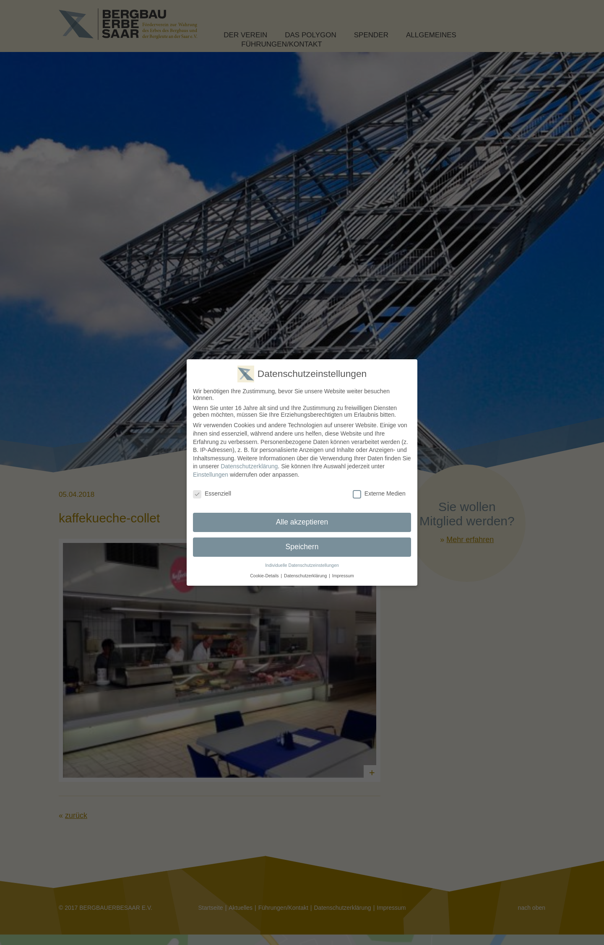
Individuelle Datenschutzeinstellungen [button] (302, 565)
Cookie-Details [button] (264, 575)
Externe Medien (379, 493)
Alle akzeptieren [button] (302, 522)
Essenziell (212, 493)
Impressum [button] (343, 575)
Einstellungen (210, 474)
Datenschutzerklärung (249, 466)
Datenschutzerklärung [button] (305, 575)
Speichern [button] (302, 547)
